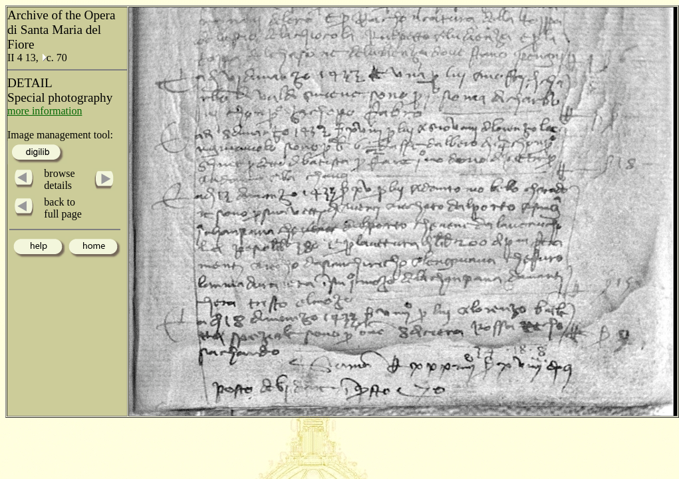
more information (44, 110)
